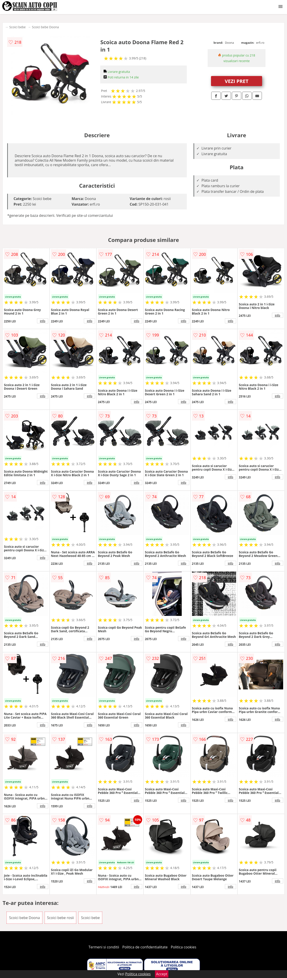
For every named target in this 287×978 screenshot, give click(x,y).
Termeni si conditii (104, 947)
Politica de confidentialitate (145, 947)
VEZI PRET (236, 81)
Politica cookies (183, 947)
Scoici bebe (17, 27)
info (42, 321)
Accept (161, 973)
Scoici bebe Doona (45, 27)
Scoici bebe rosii (60, 917)
